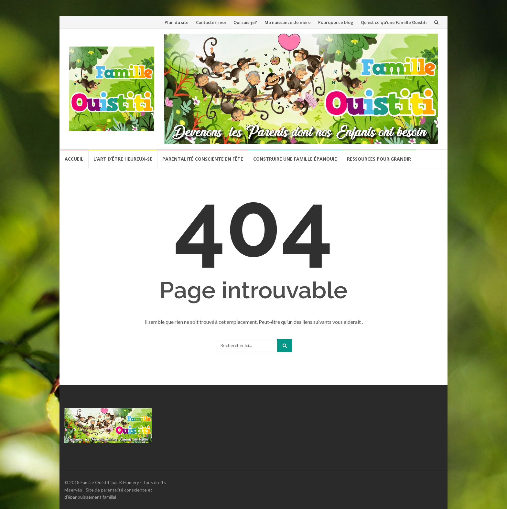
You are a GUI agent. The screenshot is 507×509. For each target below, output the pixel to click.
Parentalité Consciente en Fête (202, 159)
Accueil (74, 159)
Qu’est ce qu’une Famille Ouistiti (394, 22)
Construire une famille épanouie (295, 159)
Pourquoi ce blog (335, 22)
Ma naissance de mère (287, 22)
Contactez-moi (211, 22)
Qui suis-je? (245, 22)
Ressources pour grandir (379, 159)
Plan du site (177, 22)
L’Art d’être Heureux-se (122, 159)
